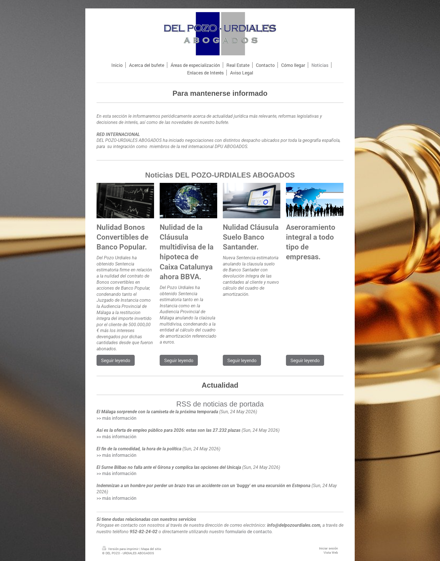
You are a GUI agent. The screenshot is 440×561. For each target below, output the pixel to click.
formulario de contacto (248, 531)
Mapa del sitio (151, 549)
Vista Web (331, 552)
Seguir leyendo (115, 360)
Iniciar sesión (328, 548)
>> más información (116, 418)
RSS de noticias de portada (220, 404)
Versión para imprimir (120, 549)
